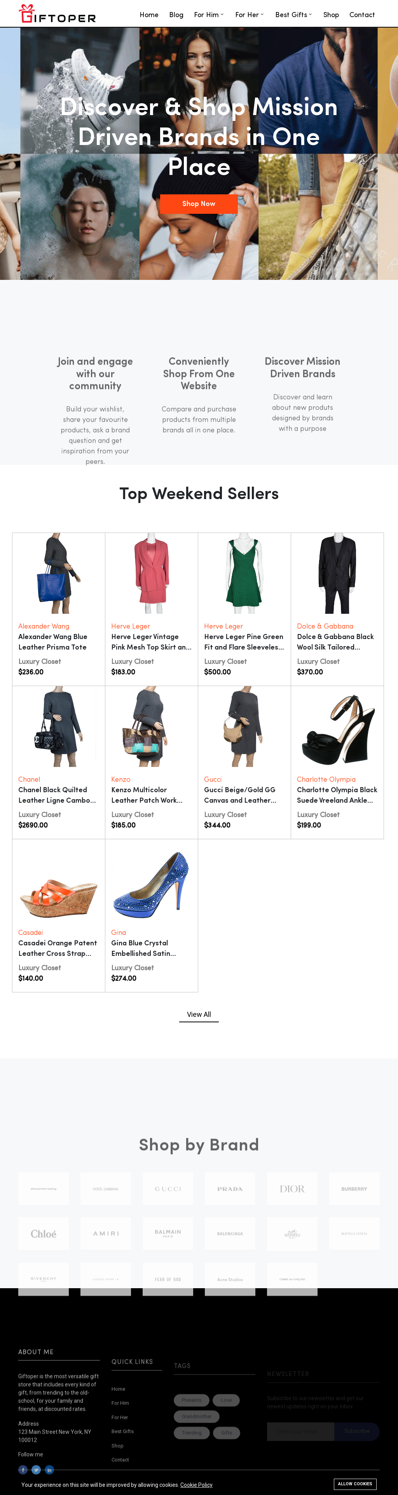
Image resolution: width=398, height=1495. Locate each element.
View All (199, 1014)
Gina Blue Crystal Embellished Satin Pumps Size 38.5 (140, 954)
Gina (118, 933)
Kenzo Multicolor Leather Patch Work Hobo (144, 801)
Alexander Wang (43, 626)
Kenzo (121, 780)
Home (149, 15)
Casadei (30, 933)
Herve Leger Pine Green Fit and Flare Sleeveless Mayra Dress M (243, 648)
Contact (362, 15)
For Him (206, 15)
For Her (247, 15)
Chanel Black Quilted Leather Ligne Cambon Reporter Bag (56, 801)
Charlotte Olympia (326, 780)
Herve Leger (130, 626)
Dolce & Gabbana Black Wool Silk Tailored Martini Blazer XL (335, 648)
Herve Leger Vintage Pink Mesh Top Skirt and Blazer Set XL (150, 648)
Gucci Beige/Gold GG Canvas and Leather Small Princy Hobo (240, 801)
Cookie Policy (196, 1485)
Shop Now (198, 204)
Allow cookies (355, 1483)
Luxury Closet (39, 662)
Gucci (213, 780)
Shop (331, 15)
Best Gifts (291, 15)
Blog (176, 15)
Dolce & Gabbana (325, 626)
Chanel (29, 780)
